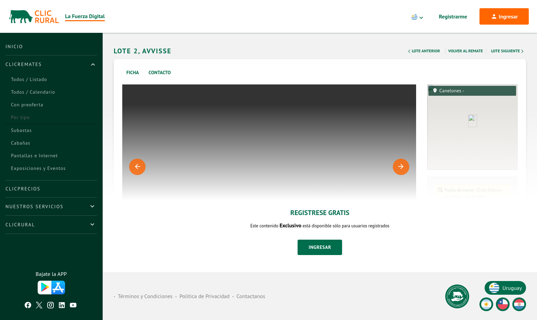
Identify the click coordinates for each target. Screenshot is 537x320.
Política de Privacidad (204, 296)
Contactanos (250, 296)
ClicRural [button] (20, 225)
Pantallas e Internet (34, 155)
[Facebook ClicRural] (28, 306)
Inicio (14, 46)
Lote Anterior (423, 51)
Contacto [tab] (160, 72)
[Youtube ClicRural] (73, 306)
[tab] (51, 64)
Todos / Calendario (33, 92)
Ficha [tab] (132, 72)
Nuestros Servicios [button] (34, 206)
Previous (137, 167)
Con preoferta (27, 105)
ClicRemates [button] (23, 64)
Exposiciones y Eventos (38, 168)
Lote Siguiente (508, 51)
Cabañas (20, 143)
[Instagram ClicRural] (50, 306)
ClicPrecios (22, 189)
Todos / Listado (29, 79)
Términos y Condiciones (145, 296)
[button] (472, 263)
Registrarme (453, 16)
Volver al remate (465, 50)
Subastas (21, 130)
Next (401, 167)
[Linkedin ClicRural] (62, 306)
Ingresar (320, 247)
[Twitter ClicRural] (39, 306)
